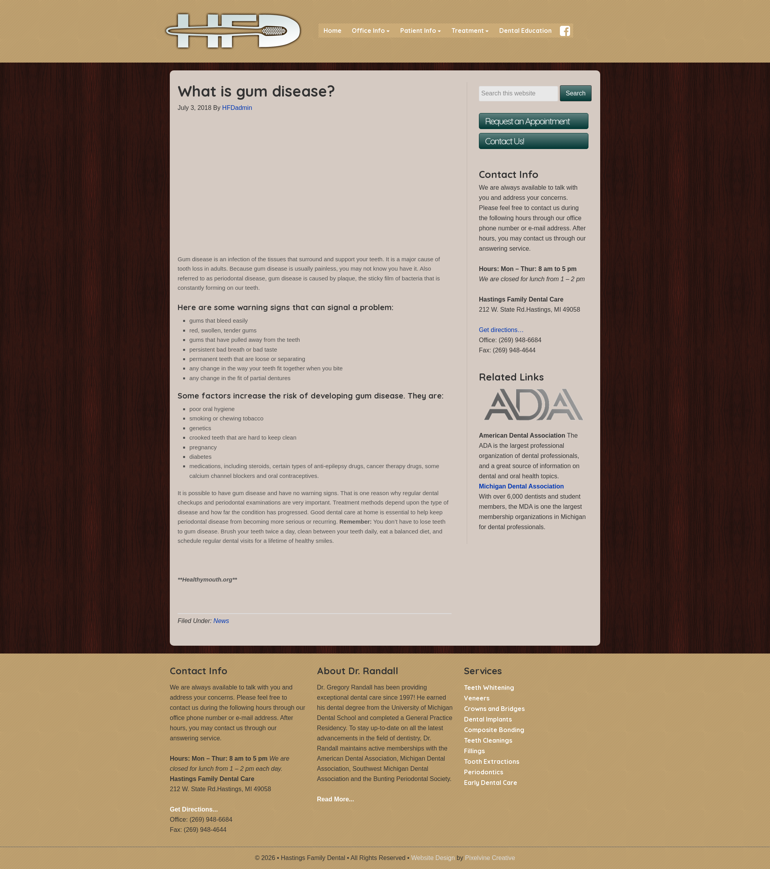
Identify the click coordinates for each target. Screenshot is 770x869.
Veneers (476, 698)
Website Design (433, 858)
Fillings (474, 751)
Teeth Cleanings (488, 740)
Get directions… (501, 330)
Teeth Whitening (489, 687)
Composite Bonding (494, 730)
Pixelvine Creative (490, 858)
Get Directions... (194, 809)
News (221, 621)
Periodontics (483, 772)
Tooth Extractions (491, 761)
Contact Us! (504, 141)
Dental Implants (488, 719)
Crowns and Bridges (494, 709)
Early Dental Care (490, 782)
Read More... (335, 799)
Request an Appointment (527, 121)
